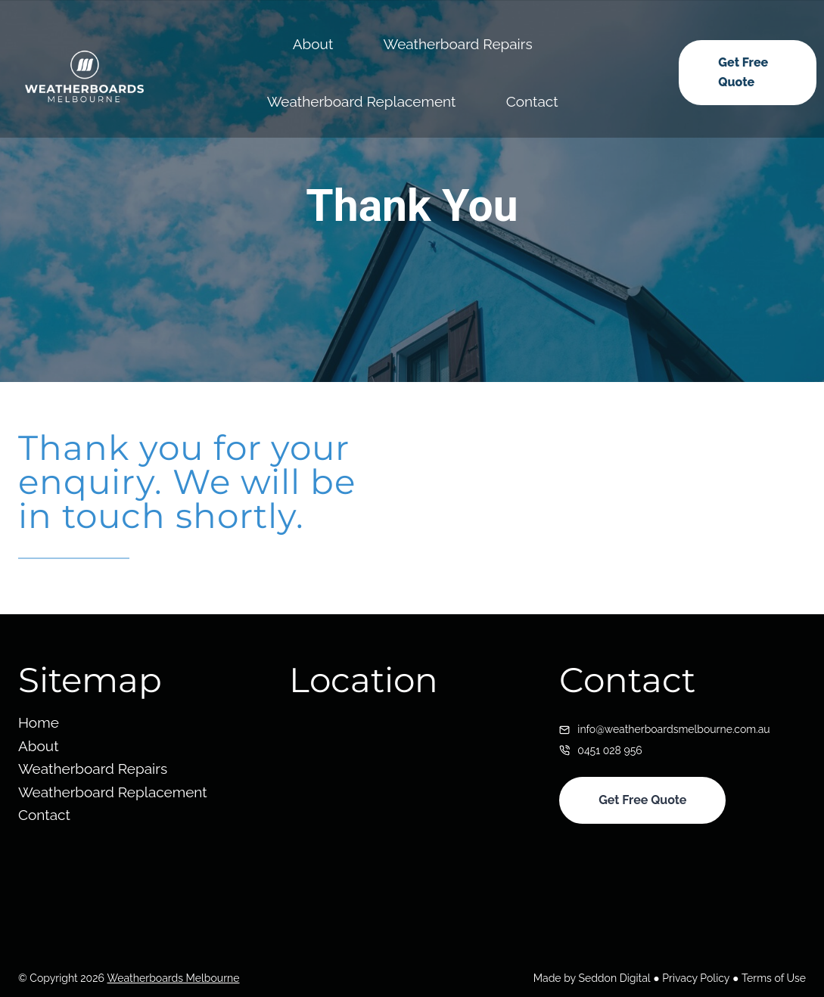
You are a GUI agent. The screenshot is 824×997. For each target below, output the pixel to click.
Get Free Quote (743, 72)
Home (38, 722)
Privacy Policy (696, 978)
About (313, 44)
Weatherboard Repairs (458, 44)
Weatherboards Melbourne (173, 978)
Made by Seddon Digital (592, 978)
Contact (532, 101)
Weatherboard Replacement (361, 101)
